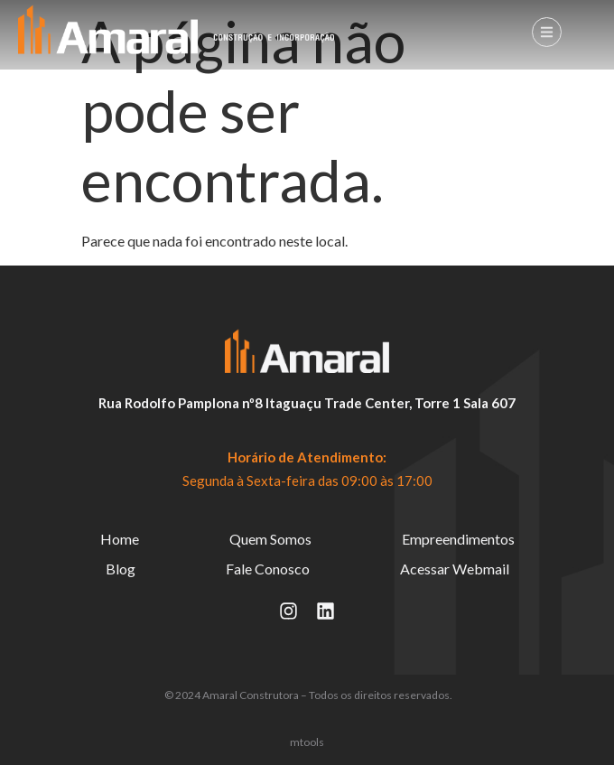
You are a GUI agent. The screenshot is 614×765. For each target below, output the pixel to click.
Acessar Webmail (454, 568)
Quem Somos (270, 538)
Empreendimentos (458, 538)
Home (119, 538)
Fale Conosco (268, 568)
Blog (120, 568)
